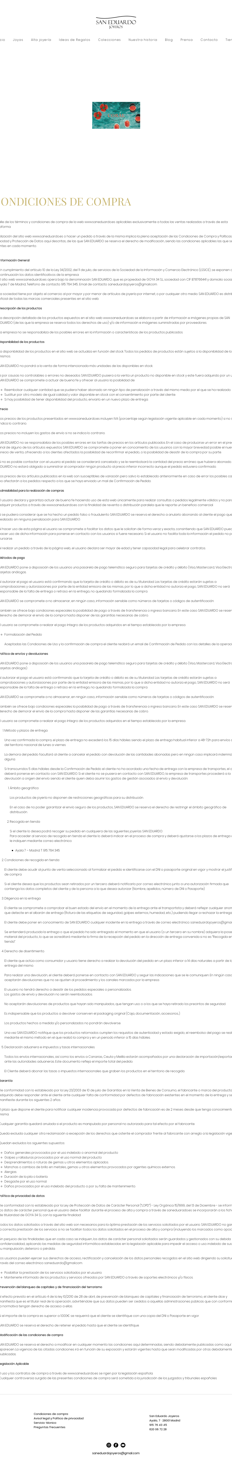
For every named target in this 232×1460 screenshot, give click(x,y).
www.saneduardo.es (100, 222)
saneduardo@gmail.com (63, 1263)
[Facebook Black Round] (116, 1445)
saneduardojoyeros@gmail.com (132, 284)
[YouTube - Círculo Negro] (123, 1445)
